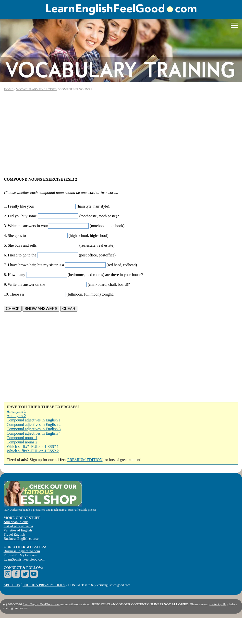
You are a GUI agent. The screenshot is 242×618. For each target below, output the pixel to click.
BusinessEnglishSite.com (22, 551)
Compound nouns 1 (22, 438)
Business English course (21, 539)
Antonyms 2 (16, 416)
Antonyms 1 (16, 411)
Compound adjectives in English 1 (33, 420)
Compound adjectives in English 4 (33, 433)
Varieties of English (18, 530)
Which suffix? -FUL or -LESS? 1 (33, 446)
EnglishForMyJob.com (20, 555)
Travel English (14, 534)
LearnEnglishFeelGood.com (41, 604)
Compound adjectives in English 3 (33, 429)
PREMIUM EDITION (85, 460)
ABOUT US (12, 585)
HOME (8, 89)
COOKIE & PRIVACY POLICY (44, 585)
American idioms (16, 522)
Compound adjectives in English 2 (33, 424)
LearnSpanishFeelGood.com (24, 559)
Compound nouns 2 (22, 442)
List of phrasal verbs (18, 526)
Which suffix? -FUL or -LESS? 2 (33, 451)
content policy (218, 604)
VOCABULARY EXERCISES (36, 89)
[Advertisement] (121, 134)
